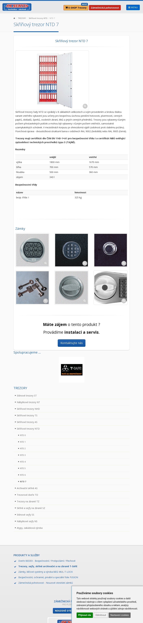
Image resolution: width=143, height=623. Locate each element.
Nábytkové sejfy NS (27, 521)
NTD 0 (23, 435)
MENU (133, 7)
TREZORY (22, 18)
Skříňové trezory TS (27, 415)
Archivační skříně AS (27, 488)
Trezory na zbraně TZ (28, 501)
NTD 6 (23, 475)
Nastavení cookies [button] (119, 615)
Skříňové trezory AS (27, 422)
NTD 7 (23, 481)
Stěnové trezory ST (27, 395)
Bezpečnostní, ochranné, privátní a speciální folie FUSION (48, 577)
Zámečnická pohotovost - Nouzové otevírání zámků (45, 582)
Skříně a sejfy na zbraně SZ (31, 508)
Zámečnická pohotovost (105, 7)
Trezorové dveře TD (27, 494)
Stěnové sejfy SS (25, 514)
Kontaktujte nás (71, 343)
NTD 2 (23, 448)
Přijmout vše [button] (84, 615)
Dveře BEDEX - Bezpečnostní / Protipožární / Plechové (46, 560)
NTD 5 (23, 468)
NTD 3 (23, 455)
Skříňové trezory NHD (28, 408)
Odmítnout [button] (100, 615)
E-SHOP (76, 7)
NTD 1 (23, 442)
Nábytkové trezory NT (28, 402)
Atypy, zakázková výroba (30, 527)
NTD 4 (23, 461)
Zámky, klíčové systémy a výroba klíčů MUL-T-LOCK (45, 571)
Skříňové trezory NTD (38, 18)
